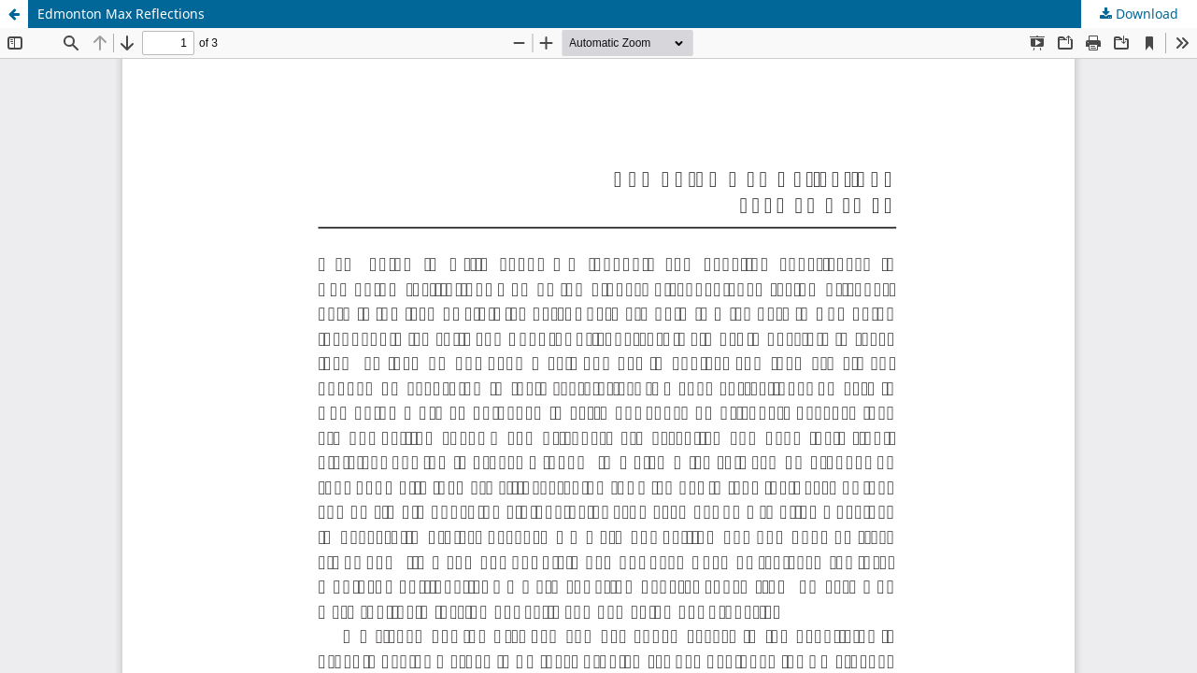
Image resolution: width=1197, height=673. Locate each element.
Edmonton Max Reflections (121, 13)
